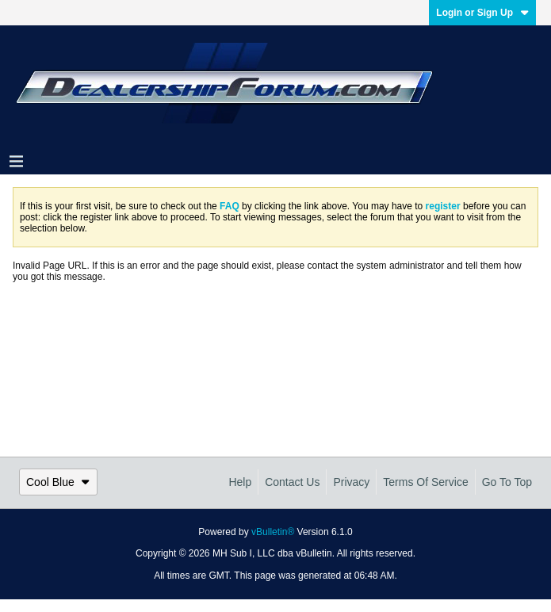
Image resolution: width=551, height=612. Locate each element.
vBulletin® (272, 531)
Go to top (507, 482)
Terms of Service (425, 482)
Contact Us (292, 482)
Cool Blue (58, 482)
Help (239, 482)
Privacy (351, 482)
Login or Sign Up (482, 12)
